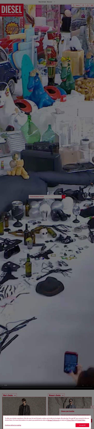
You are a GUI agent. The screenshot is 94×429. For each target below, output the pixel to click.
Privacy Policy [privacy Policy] (70, 420)
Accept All (82, 425)
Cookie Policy (81, 420)
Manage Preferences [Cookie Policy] (53, 420)
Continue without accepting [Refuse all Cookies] (13, 425)
